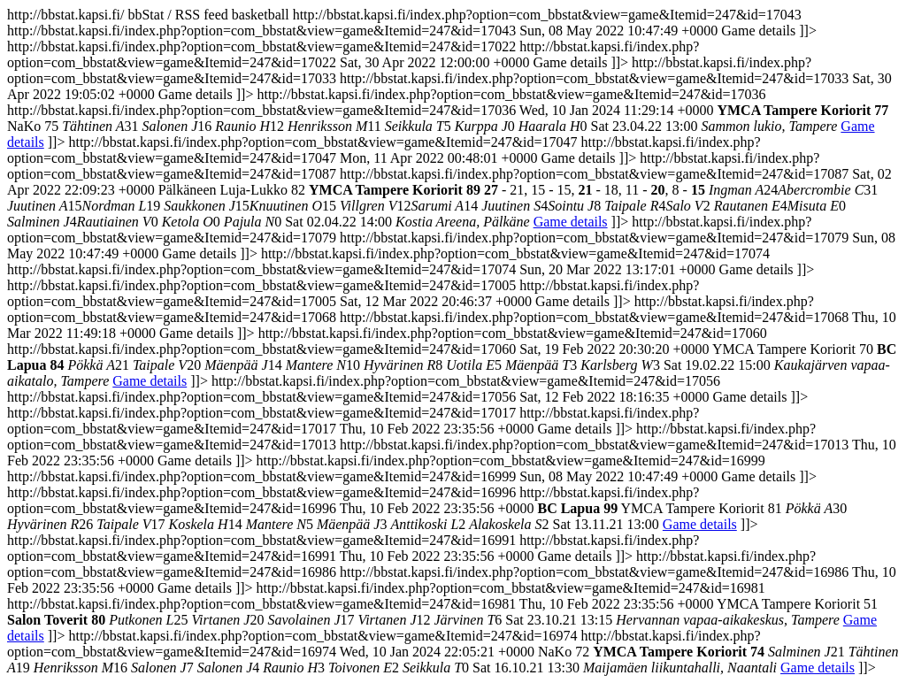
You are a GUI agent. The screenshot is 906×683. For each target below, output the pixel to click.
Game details (571, 221)
